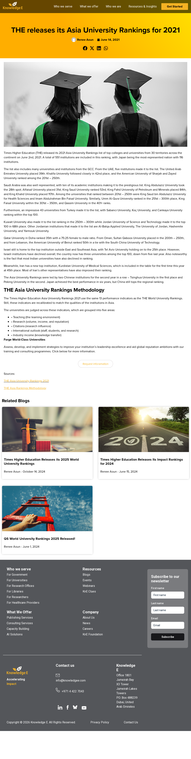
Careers (88, 629)
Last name (157, 603)
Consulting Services (20, 623)
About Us (89, 617)
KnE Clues (89, 591)
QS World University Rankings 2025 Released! (39, 538)
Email (154, 618)
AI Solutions (15, 634)
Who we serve (19, 569)
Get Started (174, 6)
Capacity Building (18, 629)
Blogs (86, 574)
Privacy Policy (99, 722)
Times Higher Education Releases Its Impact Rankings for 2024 (141, 461)
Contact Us (131, 722)
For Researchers (17, 597)
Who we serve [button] (63, 6)
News (86, 623)
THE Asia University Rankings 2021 (26, 381)
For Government (17, 574)
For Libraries (15, 591)
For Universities (17, 580)
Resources (92, 569)
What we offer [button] (89, 6)
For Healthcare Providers (23, 602)
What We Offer (19, 612)
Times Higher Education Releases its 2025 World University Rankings (41, 461)
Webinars (89, 586)
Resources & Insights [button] (143, 6)
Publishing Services (20, 617)
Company (91, 612)
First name (157, 588)
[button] (85, 48)
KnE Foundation (93, 634)
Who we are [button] (113, 6)
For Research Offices (20, 586)
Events (87, 580)
